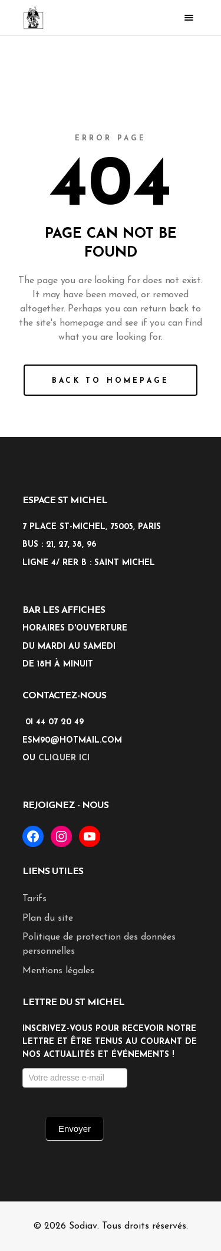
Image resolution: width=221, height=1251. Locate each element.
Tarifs (34, 899)
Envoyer (74, 1129)
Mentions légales (58, 971)
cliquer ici (64, 758)
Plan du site (47, 918)
